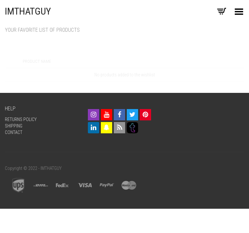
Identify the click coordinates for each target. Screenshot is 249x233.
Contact (13, 132)
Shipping (13, 125)
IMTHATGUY (28, 11)
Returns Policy (21, 119)
